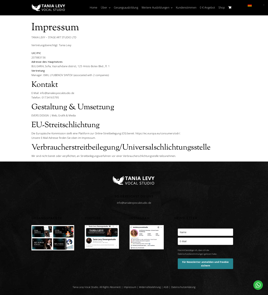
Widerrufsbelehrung (150, 287)
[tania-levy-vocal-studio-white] (49, 4)
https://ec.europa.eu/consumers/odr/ (158, 133)
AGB (166, 287)
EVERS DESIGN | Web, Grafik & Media (53, 115)
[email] (205, 241)
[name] (205, 232)
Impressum (130, 287)
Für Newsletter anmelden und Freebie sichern (205, 263)
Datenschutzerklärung (183, 287)
